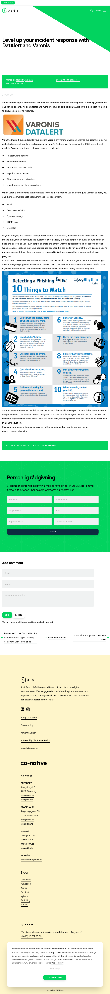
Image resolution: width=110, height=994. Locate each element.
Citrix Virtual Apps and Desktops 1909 (90, 637)
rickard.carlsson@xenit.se (15, 431)
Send (7, 615)
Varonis (29, 80)
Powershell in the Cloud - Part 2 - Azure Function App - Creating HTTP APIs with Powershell (20, 637)
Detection (25, 445)
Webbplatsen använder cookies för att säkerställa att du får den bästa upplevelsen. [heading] (53, 948)
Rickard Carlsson (16, 83)
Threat (44, 445)
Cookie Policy (57, 963)
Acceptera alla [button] (54, 977)
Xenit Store (8, 3)
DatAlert (14, 445)
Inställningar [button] (55, 968)
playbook (35, 445)
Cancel (18, 615)
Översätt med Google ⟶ (68, 80)
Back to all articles (57, 637)
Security (20, 80)
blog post (89, 268)
